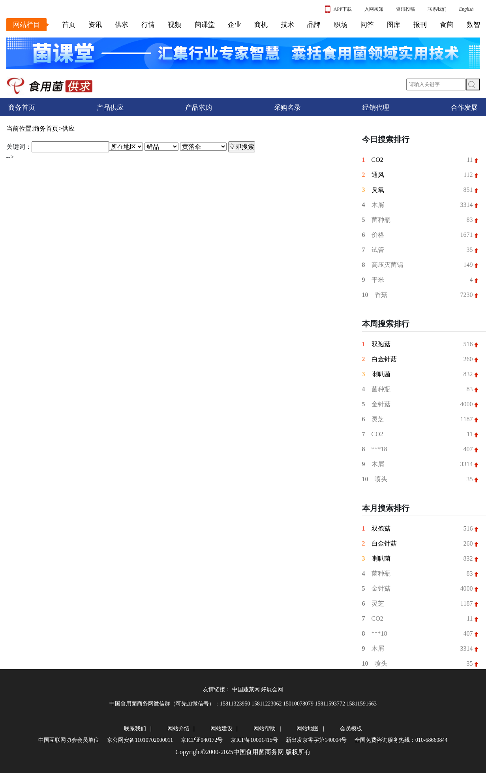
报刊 (420, 24)
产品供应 (110, 107)
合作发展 (464, 107)
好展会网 (272, 689)
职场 (340, 24)
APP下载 (338, 9)
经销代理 (375, 107)
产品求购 (198, 107)
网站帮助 (264, 729)
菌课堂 (205, 24)
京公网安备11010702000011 (140, 740)
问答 (367, 24)
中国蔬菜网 (246, 689)
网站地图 (307, 729)
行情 (148, 24)
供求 (121, 24)
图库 (393, 24)
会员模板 (351, 729)
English (466, 9)
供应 (68, 128)
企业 (234, 24)
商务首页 (21, 107)
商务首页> (47, 128)
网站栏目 (26, 24)
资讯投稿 (405, 9)
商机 (261, 24)
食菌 (446, 24)
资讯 (95, 24)
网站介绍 (178, 729)
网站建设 (221, 729)
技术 (287, 24)
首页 (68, 24)
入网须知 (373, 9)
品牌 (314, 24)
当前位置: (19, 128)
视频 (174, 24)
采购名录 (287, 107)
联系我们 (437, 9)
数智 (473, 24)
